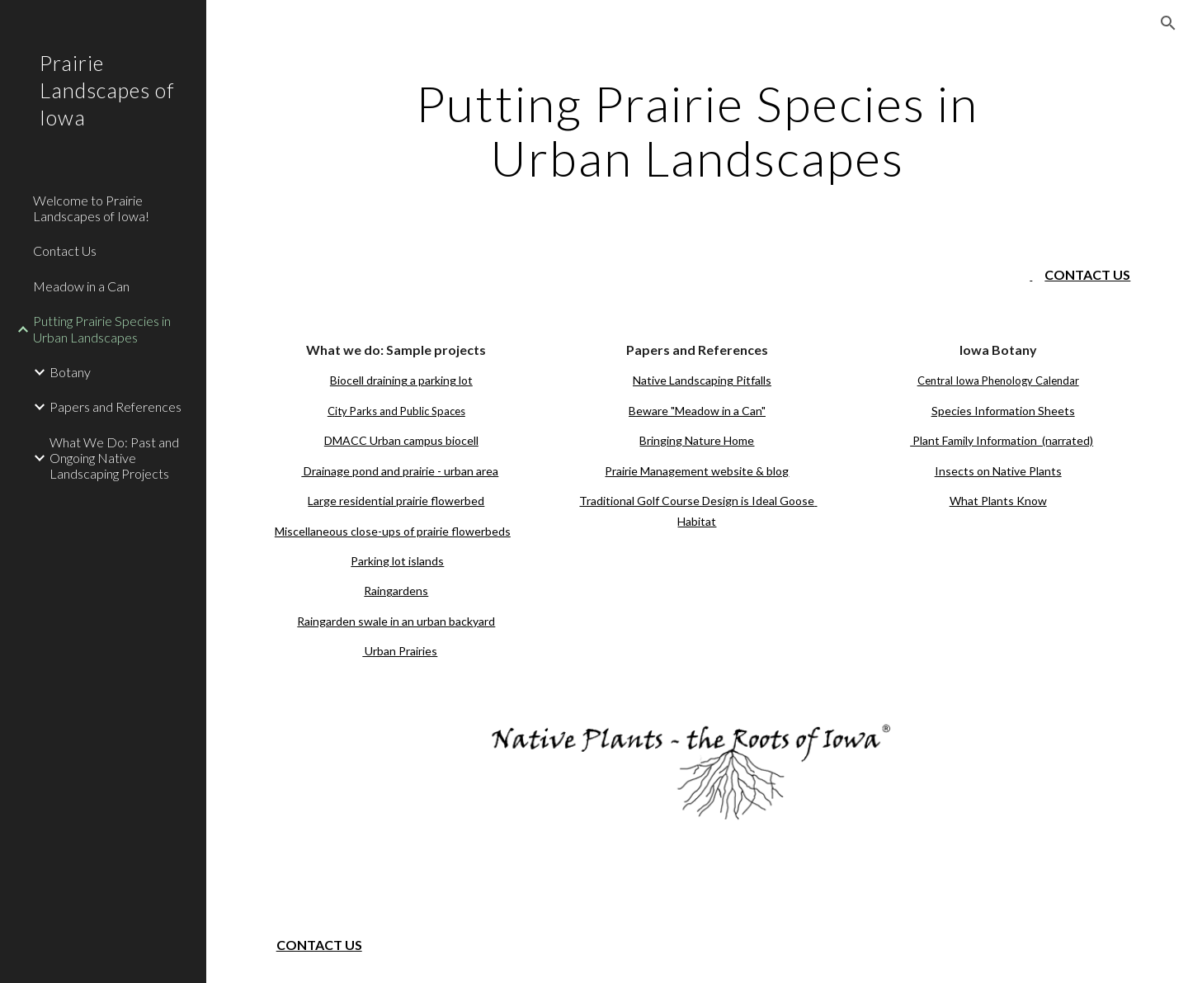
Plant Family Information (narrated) (1001, 440)
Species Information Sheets (1003, 411)
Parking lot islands (397, 561)
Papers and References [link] (116, 406)
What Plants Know (998, 501)
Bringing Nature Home (696, 440)
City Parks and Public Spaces (396, 411)
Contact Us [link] (65, 250)
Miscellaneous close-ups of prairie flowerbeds (393, 531)
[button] (1168, 23)
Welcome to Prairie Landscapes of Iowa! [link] (91, 208)
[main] (697, 130)
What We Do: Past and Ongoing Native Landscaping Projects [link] (114, 458)
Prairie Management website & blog (697, 471)
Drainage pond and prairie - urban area (399, 471)
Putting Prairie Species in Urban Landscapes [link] (102, 328)
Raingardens (396, 591)
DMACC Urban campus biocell (401, 440)
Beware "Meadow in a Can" (697, 411)
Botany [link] (70, 372)
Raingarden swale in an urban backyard (396, 621)
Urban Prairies (399, 651)
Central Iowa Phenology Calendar (998, 380)
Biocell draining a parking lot (401, 380)
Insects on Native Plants (998, 471)
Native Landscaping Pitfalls (702, 380)
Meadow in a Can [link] (81, 286)
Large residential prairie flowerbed (396, 501)
